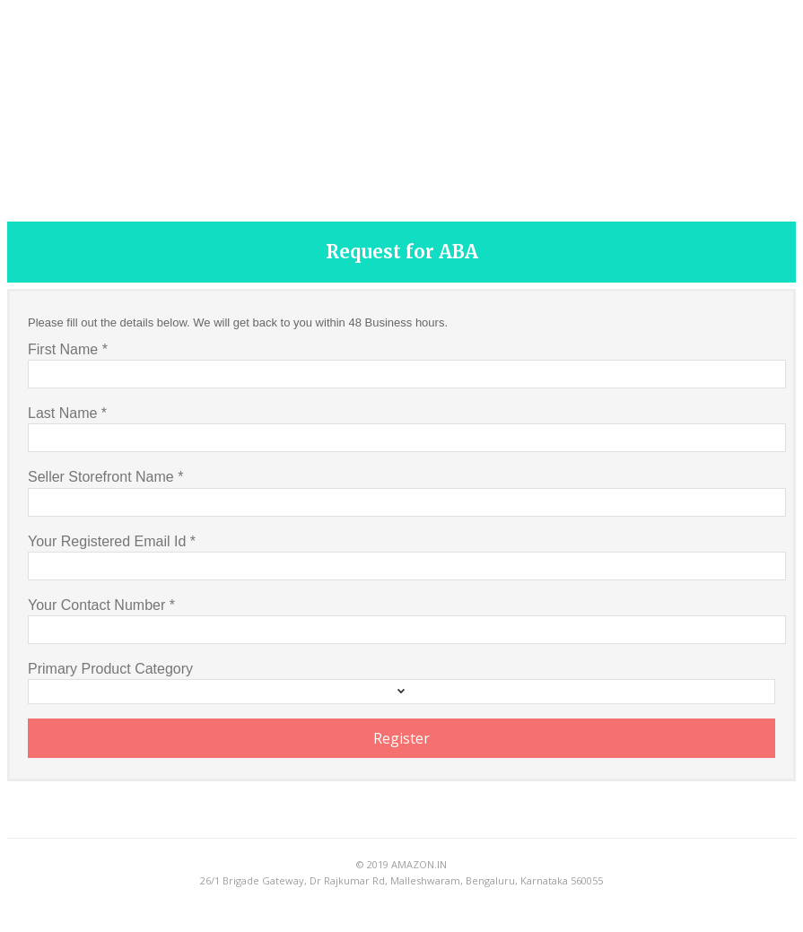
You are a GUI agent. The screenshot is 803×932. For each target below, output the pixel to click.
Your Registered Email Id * (112, 541)
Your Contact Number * (101, 605)
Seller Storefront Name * (105, 476)
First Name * (68, 349)
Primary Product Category (110, 668)
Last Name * (67, 413)
